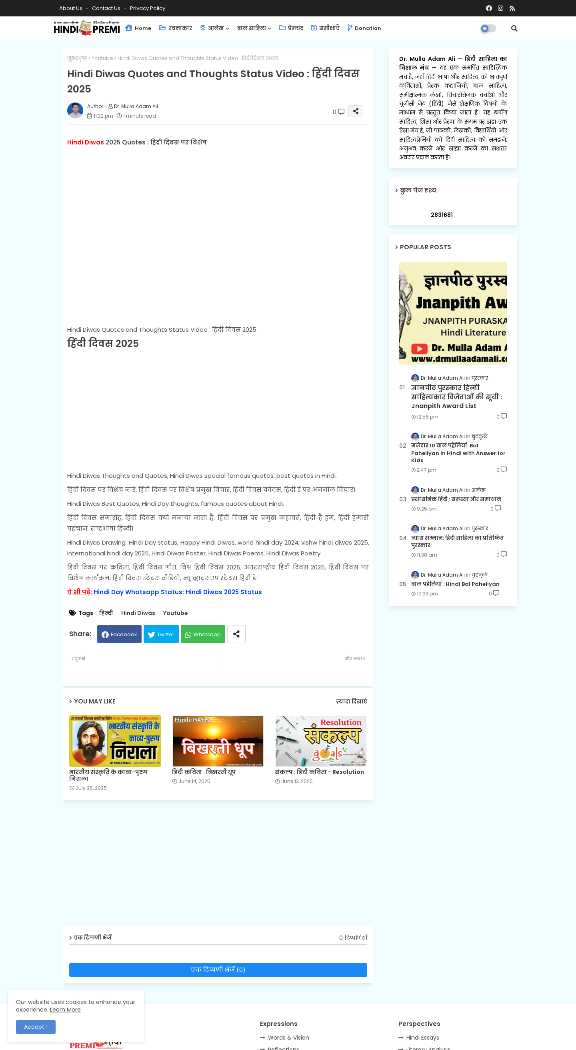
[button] (514, 28)
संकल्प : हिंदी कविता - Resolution (319, 772)
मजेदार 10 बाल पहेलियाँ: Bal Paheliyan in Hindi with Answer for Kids (458, 453)
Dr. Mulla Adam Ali (428, 59)
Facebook (124, 634)
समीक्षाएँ (325, 28)
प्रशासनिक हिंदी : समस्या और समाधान (456, 499)
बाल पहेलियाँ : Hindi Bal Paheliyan (455, 584)
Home (138, 28)
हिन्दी (106, 613)
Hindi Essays (422, 1038)
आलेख (212, 28)
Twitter (165, 634)
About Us (71, 8)
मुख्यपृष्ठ (77, 58)
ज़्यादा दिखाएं (351, 701)
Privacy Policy (147, 8)
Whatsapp (207, 634)
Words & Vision (288, 1038)
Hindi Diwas (138, 613)
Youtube (102, 58)
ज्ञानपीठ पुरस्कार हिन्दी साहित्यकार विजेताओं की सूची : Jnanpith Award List (456, 397)
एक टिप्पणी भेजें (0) (218, 970)
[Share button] (236, 634)
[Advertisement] (218, 411)
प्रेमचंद (291, 28)
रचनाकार (175, 28)
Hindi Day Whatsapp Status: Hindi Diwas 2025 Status (178, 592)
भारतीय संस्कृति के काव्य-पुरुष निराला (108, 775)
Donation (364, 28)
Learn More (65, 1010)
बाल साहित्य (251, 28)
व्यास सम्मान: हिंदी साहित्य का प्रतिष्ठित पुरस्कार (457, 542)
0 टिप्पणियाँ (353, 938)
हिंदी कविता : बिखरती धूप (204, 772)
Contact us (107, 8)
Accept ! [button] (36, 1027)
